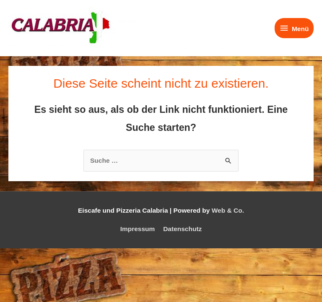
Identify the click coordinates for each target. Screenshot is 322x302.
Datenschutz (182, 228)
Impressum (137, 228)
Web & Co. (228, 210)
